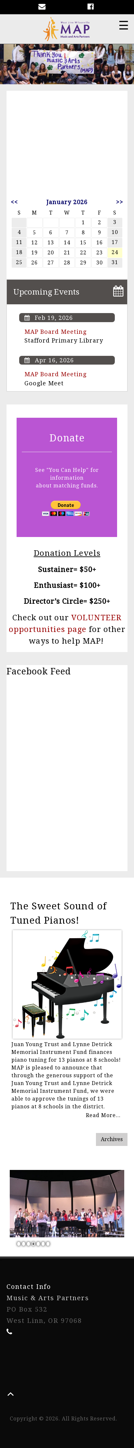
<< (14, 202)
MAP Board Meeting (55, 331)
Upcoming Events (46, 292)
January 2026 (67, 202)
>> (119, 202)
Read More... (103, 1115)
